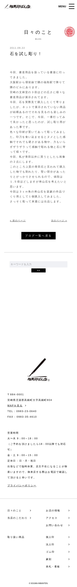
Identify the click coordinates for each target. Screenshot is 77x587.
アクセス (52, 518)
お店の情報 (53, 510)
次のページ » (59, 220)
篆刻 (49, 559)
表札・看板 (53, 566)
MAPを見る (15, 405)
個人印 (50, 537)
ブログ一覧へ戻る (38, 235)
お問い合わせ (38, 323)
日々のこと (14, 510)
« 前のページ (18, 220)
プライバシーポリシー (21, 485)
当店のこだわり (17, 518)
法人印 (50, 544)
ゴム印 (50, 551)
